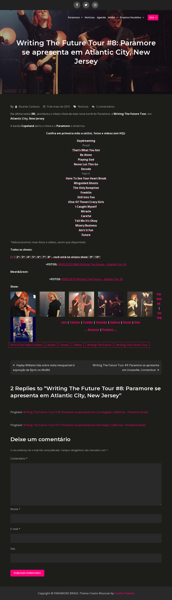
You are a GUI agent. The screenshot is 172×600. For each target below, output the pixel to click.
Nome (15, 509)
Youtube (101, 322)
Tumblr (88, 322)
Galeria (115, 322)
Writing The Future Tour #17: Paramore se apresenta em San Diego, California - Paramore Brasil (84, 425)
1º (12, 257)
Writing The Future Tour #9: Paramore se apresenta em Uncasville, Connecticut (126, 367)
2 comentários (105, 106)
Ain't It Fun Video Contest (26, 345)
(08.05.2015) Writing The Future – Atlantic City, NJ (92, 279)
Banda (51, 345)
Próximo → (109, 329)
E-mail (15, 529)
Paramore (74, 17)
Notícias (90, 17)
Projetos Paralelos (130, 17)
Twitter (75, 322)
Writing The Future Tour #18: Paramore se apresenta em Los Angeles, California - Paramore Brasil (85, 412)
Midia (111, 17)
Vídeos (78, 345)
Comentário (19, 458)
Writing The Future (99, 345)
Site (151, 17)
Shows (64, 345)
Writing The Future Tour (132, 345)
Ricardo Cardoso (29, 106)
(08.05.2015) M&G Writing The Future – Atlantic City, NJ (92, 264)
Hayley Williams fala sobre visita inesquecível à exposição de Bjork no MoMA (44, 367)
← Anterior (91, 329)
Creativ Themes (124, 593)
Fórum (127, 322)
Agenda (101, 17)
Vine (137, 322)
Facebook (159, 298)
